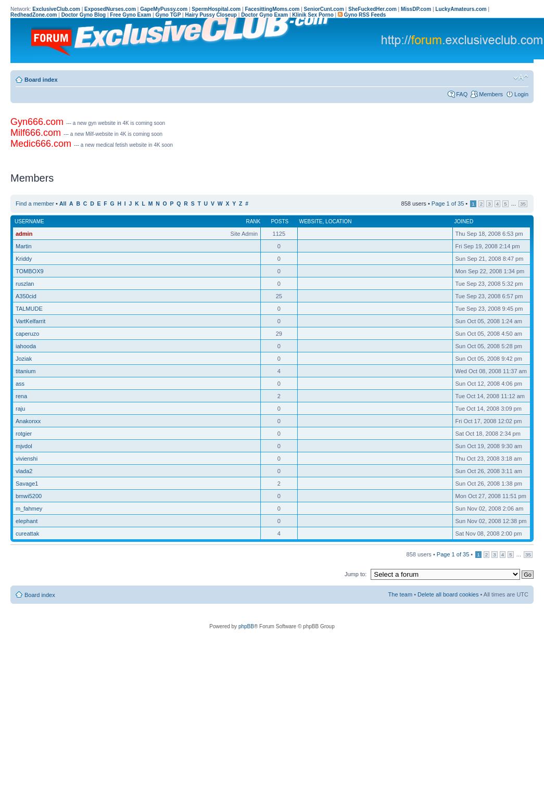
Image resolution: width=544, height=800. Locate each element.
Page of (448, 203)
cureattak (27, 533)
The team (400, 594)
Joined (464, 221)
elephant (26, 521)
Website (311, 221)
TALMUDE (29, 309)
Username (29, 221)
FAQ (461, 94)
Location (338, 221)
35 (523, 204)
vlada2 (24, 471)
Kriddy (24, 259)
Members (491, 94)
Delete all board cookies (448, 594)
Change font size (520, 77)
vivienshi (26, 458)
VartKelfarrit (30, 321)
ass (20, 383)
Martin (24, 246)
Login (521, 94)
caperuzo (27, 334)
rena (21, 396)
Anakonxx (28, 421)
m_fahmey (29, 508)
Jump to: (355, 574)
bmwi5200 (29, 496)
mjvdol (24, 446)
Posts (279, 221)
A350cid (26, 296)
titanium (26, 371)
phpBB (246, 626)
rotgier (24, 433)
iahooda (26, 346)
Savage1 (27, 483)
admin (24, 234)
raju (20, 408)
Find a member (35, 203)
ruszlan (25, 284)
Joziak (24, 358)
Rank (253, 221)
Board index (41, 80)
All (62, 204)
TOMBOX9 (30, 271)
